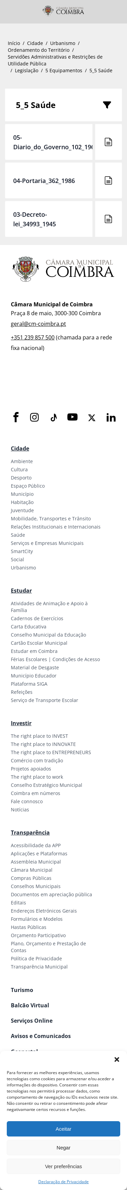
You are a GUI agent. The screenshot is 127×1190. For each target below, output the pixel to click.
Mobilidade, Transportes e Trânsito (51, 518)
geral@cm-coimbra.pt (38, 323)
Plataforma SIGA (29, 684)
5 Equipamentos (63, 70)
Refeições (22, 692)
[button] (116, 1059)
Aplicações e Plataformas (39, 853)
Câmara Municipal (31, 870)
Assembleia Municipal (36, 861)
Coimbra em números (35, 793)
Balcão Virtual (30, 1005)
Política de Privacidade (36, 958)
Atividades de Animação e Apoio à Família (49, 606)
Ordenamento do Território (38, 50)
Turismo (22, 990)
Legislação (26, 70)
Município (22, 494)
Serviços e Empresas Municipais (47, 543)
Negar (63, 1147)
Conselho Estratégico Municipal (46, 785)
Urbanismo (62, 43)
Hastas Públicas (28, 927)
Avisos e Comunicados (41, 1036)
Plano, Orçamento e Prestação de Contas (48, 946)
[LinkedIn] (111, 418)
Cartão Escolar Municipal (39, 643)
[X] (92, 418)
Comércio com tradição (37, 760)
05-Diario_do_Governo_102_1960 (55, 142)
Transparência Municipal (39, 966)
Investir (21, 723)
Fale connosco (27, 801)
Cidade (35, 43)
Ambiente (22, 461)
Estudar (21, 590)
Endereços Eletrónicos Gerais (44, 910)
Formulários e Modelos (37, 919)
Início (14, 43)
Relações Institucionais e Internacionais (56, 526)
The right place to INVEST (39, 736)
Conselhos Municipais (36, 886)
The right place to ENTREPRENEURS (51, 752)
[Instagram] (34, 418)
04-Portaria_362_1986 (44, 181)
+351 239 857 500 (33, 337)
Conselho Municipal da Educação (48, 634)
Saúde (18, 535)
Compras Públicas (31, 878)
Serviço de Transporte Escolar (44, 700)
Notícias (20, 809)
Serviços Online (31, 1020)
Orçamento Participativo (38, 935)
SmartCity (22, 551)
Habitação (22, 502)
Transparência (30, 832)
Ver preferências (63, 1166)
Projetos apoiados (31, 768)
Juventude (22, 510)
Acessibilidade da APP (36, 845)
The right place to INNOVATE (43, 744)
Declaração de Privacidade (63, 1182)
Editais (18, 902)
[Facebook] (16, 418)
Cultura (19, 469)
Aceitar (63, 1129)
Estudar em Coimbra (34, 651)
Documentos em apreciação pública (51, 894)
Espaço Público (28, 486)
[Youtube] (72, 418)
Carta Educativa (28, 626)
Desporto (21, 477)
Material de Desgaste (35, 667)
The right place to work (37, 777)
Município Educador (34, 675)
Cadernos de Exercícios (37, 618)
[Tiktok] (53, 418)
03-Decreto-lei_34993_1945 (34, 219)
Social (17, 559)
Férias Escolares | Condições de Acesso (55, 659)
